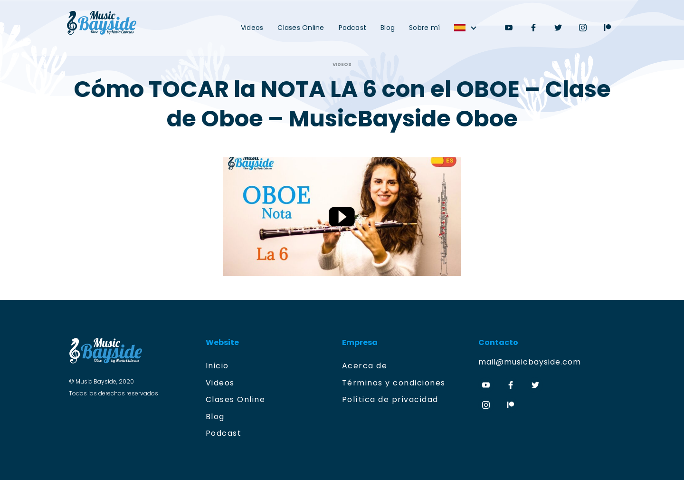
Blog (387, 27)
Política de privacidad (390, 399)
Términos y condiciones (394, 382)
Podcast (353, 27)
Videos (252, 27)
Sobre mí (424, 27)
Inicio (217, 365)
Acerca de (365, 365)
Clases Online (300, 27)
